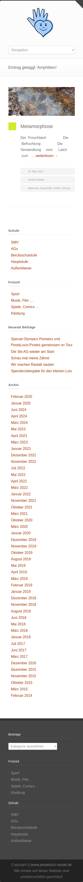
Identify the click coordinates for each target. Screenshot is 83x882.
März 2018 (19, 630)
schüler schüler (36, 179)
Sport (15, 294)
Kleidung (18, 313)
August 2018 (21, 611)
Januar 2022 (21, 494)
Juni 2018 (18, 618)
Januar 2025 (21, 403)
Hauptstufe (46, 188)
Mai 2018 (18, 624)
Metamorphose (37, 126)
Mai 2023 (18, 429)
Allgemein (33, 188)
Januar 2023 (21, 449)
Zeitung (66, 188)
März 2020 (19, 526)
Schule (57, 188)
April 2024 (19, 416)
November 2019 (23, 546)
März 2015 (19, 689)
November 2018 (23, 604)
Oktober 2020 (22, 520)
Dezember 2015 (23, 669)
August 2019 (21, 559)
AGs (14, 249)
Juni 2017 (18, 650)
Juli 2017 (18, 644)
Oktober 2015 (22, 683)
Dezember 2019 (23, 540)
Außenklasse (21, 268)
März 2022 (19, 488)
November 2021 (23, 500)
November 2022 (23, 461)
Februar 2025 (21, 396)
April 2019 (19, 572)
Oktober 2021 (22, 507)
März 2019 (19, 579)
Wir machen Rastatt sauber (32, 364)
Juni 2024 (18, 410)
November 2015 (23, 676)
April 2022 (19, 481)
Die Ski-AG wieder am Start (32, 352)
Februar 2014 (21, 695)
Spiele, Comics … (25, 307)
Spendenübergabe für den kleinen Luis (41, 371)
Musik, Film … (22, 300)
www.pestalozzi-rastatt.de (52, 865)
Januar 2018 (21, 637)
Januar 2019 (21, 591)
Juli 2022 (18, 468)
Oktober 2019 (22, 553)
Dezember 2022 (23, 455)
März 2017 (19, 656)
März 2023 (19, 442)
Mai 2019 (18, 565)
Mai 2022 (18, 475)
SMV (15, 242)
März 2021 (19, 514)
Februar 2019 (21, 585)
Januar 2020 (21, 533)
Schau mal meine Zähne (30, 358)
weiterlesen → (47, 156)
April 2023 (19, 436)
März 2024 (19, 423)
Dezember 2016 (23, 663)
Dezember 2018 (23, 598)
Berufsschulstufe (24, 255)
